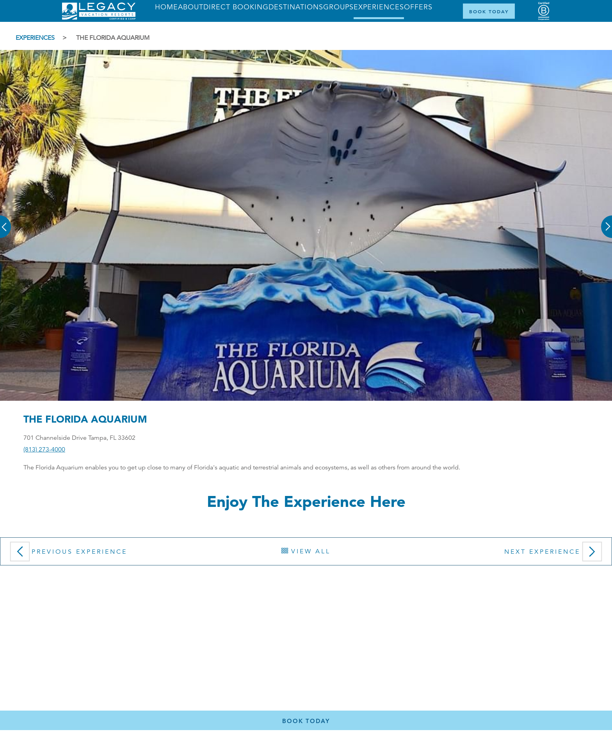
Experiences (35, 38)
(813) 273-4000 (44, 449)
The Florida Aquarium (112, 38)
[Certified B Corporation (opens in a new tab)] (543, 11)
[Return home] (98, 18)
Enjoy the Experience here (306, 501)
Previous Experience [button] (66, 554)
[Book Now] (489, 11)
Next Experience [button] (555, 554)
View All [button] (306, 551)
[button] (6, 221)
